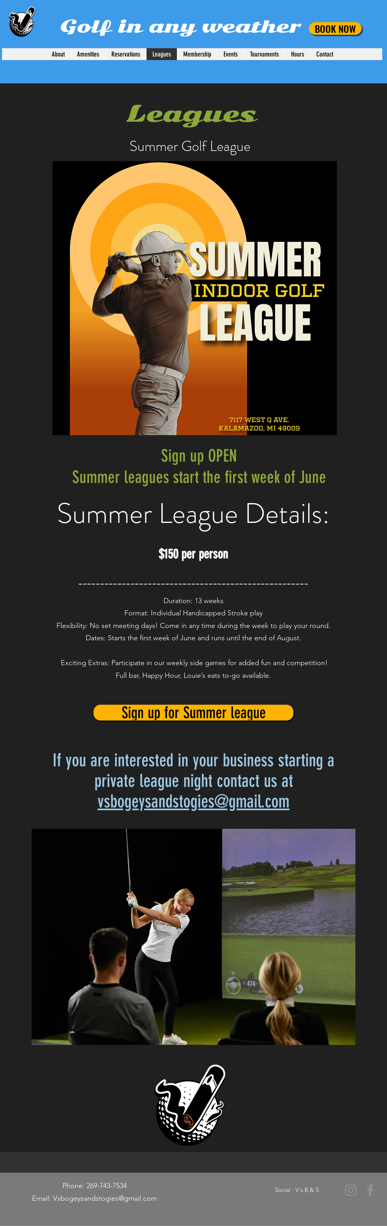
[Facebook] (370, 1190)
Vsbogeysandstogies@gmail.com (105, 1198)
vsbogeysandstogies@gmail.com (193, 801)
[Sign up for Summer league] (193, 713)
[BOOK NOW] (335, 28)
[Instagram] (351, 1190)
